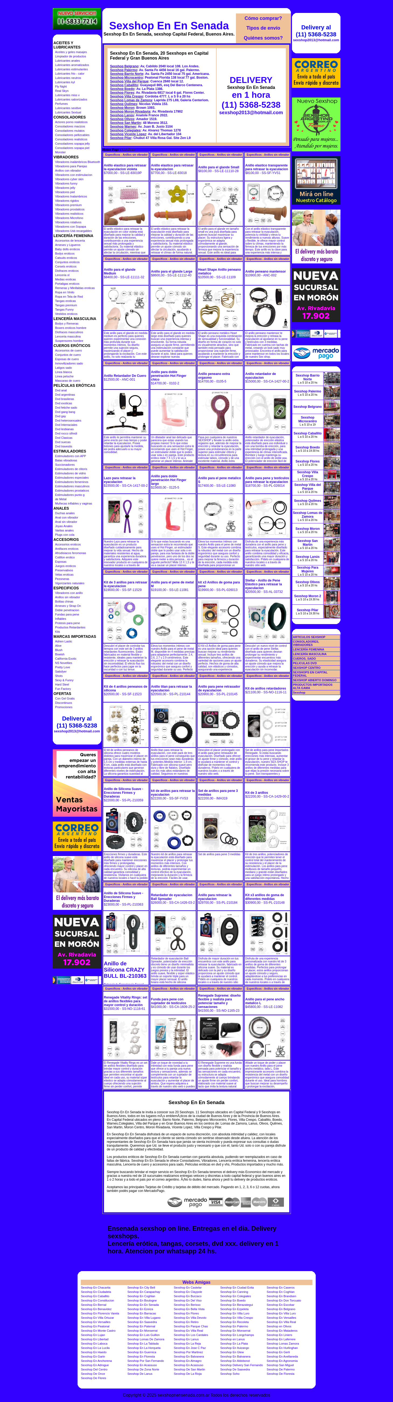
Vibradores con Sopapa (70, 226)
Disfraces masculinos (69, 332)
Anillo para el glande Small (218, 167)
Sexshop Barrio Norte (126, 74)
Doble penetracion (67, 610)
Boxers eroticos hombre (70, 327)
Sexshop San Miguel (280, 1365)
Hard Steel (62, 684)
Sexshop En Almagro (187, 1360)
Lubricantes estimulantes (71, 69)
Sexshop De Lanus (139, 1373)
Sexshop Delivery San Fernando (241, 1365)
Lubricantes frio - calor (70, 73)
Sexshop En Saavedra (142, 1322)
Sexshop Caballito (124, 85)
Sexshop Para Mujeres (307, 569)
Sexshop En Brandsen (281, 1296)
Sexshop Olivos (122, 119)
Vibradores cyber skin (69, 179)
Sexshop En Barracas (141, 1313)
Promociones (63, 707)
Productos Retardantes (70, 627)
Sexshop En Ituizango (234, 1347)
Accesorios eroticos (68, 544)
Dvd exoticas (63, 403)
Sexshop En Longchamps (237, 1335)
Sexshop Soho (230, 1373)
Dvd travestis (63, 446)
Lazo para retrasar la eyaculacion (119, 480)
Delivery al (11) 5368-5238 (77, 722)
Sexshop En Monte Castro (98, 1330)
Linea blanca (63, 372)
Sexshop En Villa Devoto (190, 1317)
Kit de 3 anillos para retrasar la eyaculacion (125, 584)
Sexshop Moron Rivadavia (130, 111)
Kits (57, 631)
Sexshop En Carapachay (143, 1291)
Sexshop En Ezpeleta (234, 1309)
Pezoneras (62, 578)
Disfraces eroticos (67, 270)
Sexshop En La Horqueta (144, 1347)
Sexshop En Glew (232, 1352)
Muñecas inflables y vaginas (73, 503)
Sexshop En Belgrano (281, 1309)
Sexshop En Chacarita (95, 1287)
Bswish (60, 654)
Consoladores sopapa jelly (72, 143)
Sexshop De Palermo (281, 1369)
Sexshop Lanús (122, 115)
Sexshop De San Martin (189, 1369)
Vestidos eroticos (66, 313)
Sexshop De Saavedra (235, 1369)
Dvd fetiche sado (66, 407)
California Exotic (65, 658)
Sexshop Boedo (122, 89)
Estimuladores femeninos (72, 481)
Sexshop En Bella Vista (189, 1309)
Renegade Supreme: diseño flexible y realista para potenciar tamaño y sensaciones (219, 1001)
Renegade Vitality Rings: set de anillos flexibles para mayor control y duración (125, 1001)
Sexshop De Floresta (280, 1373)
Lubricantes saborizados (71, 99)
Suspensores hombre (69, 340)
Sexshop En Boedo (233, 1300)
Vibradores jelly (65, 187)
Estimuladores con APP (70, 456)
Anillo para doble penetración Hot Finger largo (168, 480)
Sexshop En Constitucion (97, 1300)
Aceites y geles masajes (71, 52)
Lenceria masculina (68, 336)
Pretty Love (62, 667)
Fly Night (61, 86)
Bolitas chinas (64, 601)
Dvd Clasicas (63, 437)
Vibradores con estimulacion (73, 174)
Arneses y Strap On (68, 605)
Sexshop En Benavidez (96, 1309)
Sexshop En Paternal (141, 1326)
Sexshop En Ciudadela (96, 1291)
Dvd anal (61, 390)
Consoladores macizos (70, 126)
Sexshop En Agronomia (282, 1360)
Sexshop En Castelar (187, 1287)
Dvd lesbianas (64, 429)
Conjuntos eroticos (67, 262)
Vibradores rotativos (68, 222)
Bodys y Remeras (67, 323)
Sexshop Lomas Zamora (283, 1343)
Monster (60, 152)
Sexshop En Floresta (141, 1356)
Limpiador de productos (70, 56)
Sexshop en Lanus (232, 1339)
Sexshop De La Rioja (187, 1373)
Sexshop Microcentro (126, 77)
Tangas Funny (64, 309)
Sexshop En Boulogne (142, 1300)
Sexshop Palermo (123, 70)
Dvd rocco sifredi (66, 433)
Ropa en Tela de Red (69, 296)
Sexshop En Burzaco (187, 1296)
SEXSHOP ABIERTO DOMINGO (315, 680)
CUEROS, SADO (304, 658)
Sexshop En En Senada (169, 26)
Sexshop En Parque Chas (191, 1326)
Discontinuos (63, 702)
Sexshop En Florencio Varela (100, 1313)
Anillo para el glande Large (171, 271)
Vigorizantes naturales (70, 583)
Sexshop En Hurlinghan (282, 1347)
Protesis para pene (67, 623)
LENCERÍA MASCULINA (310, 654)
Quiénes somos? (263, 38)
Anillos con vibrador (68, 170)
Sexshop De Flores (93, 1378)
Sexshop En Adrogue (95, 1365)
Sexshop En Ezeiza (140, 1309)
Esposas (61, 561)
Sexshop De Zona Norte (143, 1369)
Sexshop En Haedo (94, 1352)
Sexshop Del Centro (94, 1369)
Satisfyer (61, 671)
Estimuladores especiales (72, 477)
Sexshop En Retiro (186, 1322)
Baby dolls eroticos (67, 249)
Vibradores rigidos (67, 200)
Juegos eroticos (65, 566)
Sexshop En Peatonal (95, 1326)
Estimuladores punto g (70, 494)
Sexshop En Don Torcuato (284, 1300)
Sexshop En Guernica (141, 1352)
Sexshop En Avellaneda (282, 1356)
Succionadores (65, 464)
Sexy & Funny (64, 680)
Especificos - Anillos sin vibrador (126, 154)
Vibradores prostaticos (70, 209)
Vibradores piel (65, 192)
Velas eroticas (64, 574)
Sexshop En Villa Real (281, 1322)
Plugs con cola (65, 534)
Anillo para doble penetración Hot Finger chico (168, 375)
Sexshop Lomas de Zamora (131, 100)
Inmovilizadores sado (69, 363)
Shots (59, 675)
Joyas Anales (64, 526)
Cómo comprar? (263, 18)
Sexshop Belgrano (124, 66)
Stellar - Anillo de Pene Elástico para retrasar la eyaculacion (263, 584)
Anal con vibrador (66, 517)
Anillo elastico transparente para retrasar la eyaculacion (266, 167)
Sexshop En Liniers (279, 1335)
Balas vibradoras (66, 460)
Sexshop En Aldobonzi (235, 1360)
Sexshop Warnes (123, 126)
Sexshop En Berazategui (236, 1304)
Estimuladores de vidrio (70, 473)
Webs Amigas (196, 1282)
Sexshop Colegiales (125, 130)
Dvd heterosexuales (68, 420)
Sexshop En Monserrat (142, 1330)
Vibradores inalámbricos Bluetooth (77, 161)
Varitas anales (64, 530)
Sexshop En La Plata (234, 1343)
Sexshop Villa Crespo (126, 96)
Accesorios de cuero (68, 350)
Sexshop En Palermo (234, 1326)
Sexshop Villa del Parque (129, 81)
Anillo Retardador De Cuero (125, 376)
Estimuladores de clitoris (71, 469)
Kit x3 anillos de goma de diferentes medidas (264, 897)
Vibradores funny (66, 183)
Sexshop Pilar (120, 138)
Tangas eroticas (65, 300)
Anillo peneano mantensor (265, 271)
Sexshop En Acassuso (142, 1365)
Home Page (110, 149)
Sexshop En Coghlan (280, 1291)
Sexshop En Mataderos (282, 1330)
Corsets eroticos (65, 266)
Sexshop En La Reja (187, 1343)
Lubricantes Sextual (68, 112)
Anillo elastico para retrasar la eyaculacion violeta (125, 167)
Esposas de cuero (67, 359)
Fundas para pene (67, 614)
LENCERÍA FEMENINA (308, 649)
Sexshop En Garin (93, 1356)
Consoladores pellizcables (72, 135)
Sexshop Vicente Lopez (128, 134)
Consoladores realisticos (71, 139)
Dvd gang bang (65, 411)
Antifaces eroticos (67, 548)
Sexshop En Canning (234, 1291)
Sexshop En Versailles (281, 1317)
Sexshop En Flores (186, 1313)
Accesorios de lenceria (70, 240)
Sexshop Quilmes (123, 104)
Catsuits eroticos (66, 257)
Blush (59, 650)
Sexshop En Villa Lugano (144, 1317)
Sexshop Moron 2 (307, 596)
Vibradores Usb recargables (73, 230)
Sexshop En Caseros (280, 1287)
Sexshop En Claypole (188, 1291)
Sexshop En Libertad (95, 1339)
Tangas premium (66, 305)
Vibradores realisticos (69, 213)
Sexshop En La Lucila (95, 1347)
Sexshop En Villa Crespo (236, 1317)
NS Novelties (63, 663)
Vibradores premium (68, 205)
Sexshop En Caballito (95, 1296)
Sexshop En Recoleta (234, 1322)
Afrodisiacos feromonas (70, 553)
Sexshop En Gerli (278, 1352)
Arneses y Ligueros (68, 244)
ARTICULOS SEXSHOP (309, 637)
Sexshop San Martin (125, 123)
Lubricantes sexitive (68, 108)
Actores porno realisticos (71, 122)
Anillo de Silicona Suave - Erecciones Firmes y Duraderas (123, 792)
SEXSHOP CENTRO (307, 667)
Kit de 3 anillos (256, 793)
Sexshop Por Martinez (188, 1352)
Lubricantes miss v (67, 95)
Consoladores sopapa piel (72, 147)
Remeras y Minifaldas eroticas (75, 288)
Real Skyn (62, 90)
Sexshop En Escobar (280, 1304)
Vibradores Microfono (69, 218)
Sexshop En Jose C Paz (190, 1347)
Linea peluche (64, 376)
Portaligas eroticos (67, 283)
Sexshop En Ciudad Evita (237, 1287)
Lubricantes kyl (65, 82)
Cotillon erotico (65, 557)
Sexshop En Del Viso (187, 1300)
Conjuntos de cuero (68, 354)
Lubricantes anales (67, 60)
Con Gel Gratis (65, 698)
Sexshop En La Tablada (143, 1343)
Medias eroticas (65, 279)
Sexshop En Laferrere (281, 1339)
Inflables (60, 618)
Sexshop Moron (122, 108)
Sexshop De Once (93, 1373)
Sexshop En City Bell (141, 1287)
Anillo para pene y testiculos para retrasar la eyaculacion (267, 480)
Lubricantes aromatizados (72, 65)
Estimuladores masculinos (72, 486)
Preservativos (64, 570)
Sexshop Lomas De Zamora (145, 1339)
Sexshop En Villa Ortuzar (97, 1317)
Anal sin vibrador (66, 521)
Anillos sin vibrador (67, 597)
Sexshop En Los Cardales (191, 1335)
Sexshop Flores (122, 93)
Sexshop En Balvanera (189, 1356)
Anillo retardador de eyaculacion (260, 376)
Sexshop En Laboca (94, 1343)
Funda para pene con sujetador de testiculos (168, 1001)
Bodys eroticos (65, 253)
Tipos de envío (263, 28)
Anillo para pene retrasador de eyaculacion (219, 688)
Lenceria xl (62, 275)
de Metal (61, 499)
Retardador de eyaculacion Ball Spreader (171, 897)
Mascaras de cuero (68, 380)
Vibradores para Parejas (71, 166)
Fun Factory (63, 688)
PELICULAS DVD (305, 663)
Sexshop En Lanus (186, 1339)
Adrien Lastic (63, 641)
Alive (58, 645)
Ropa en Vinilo (64, 292)
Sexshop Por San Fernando (145, 1360)
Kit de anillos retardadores (265, 688)
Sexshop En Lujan (93, 1335)
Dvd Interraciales (66, 424)
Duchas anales (65, 513)
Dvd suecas (63, 442)
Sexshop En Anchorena (96, 1360)
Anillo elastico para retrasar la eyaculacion (172, 167)
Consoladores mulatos (70, 130)
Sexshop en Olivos (279, 1326)
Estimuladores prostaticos (72, 490)
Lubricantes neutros (68, 77)
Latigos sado (63, 367)
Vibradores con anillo (69, 592)
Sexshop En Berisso (187, 1304)
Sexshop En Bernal (93, 1304)
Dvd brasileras (64, 399)
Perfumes (61, 103)
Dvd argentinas (65, 394)
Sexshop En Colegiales (235, 1296)
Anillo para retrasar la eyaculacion (214, 897)
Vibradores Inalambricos (71, 196)
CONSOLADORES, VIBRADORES (306, 643)
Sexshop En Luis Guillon (143, 1335)
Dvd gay (60, 416)
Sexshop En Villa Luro (234, 1313)
